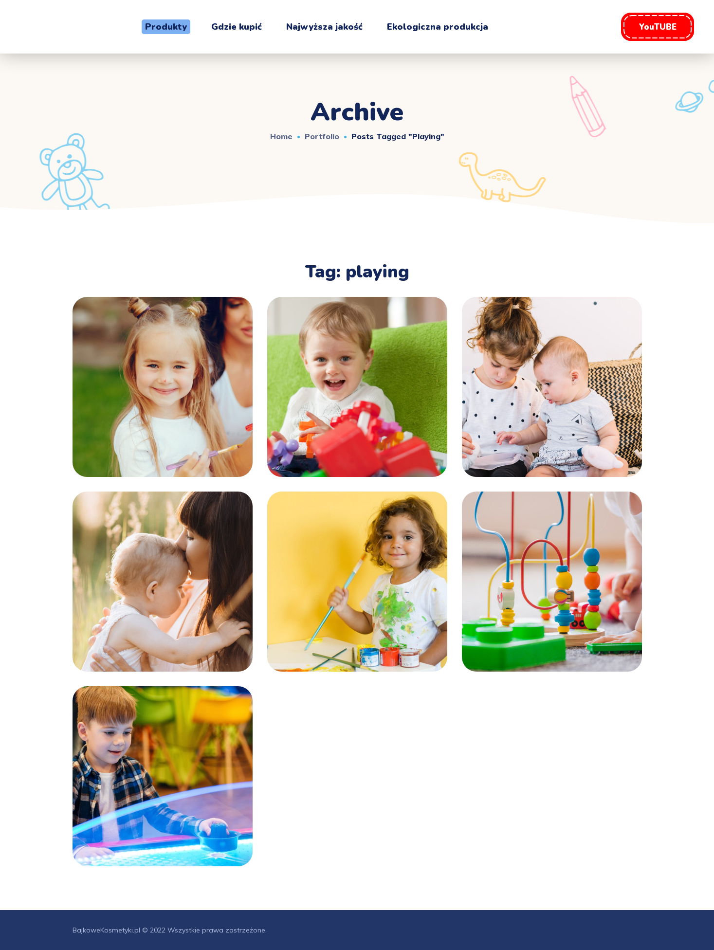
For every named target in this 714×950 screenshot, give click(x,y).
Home (281, 136)
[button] (657, 27)
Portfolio (322, 136)
